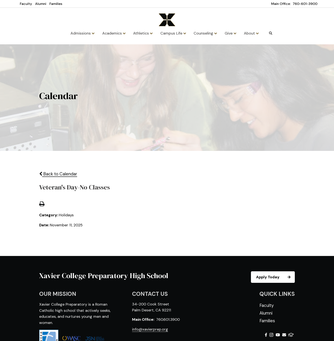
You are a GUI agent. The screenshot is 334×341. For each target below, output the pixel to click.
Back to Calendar (58, 174)
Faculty (26, 3)
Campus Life (173, 33)
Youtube (278, 335)
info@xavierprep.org (150, 329)
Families (55, 3)
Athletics (143, 33)
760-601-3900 (305, 3)
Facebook (266, 335)
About (251, 33)
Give (230, 33)
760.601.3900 (168, 319)
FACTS (291, 335)
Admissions (82, 33)
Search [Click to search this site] (270, 33)
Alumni (40, 3)
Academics (113, 33)
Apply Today (275, 277)
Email (284, 335)
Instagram (271, 335)
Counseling (205, 33)
